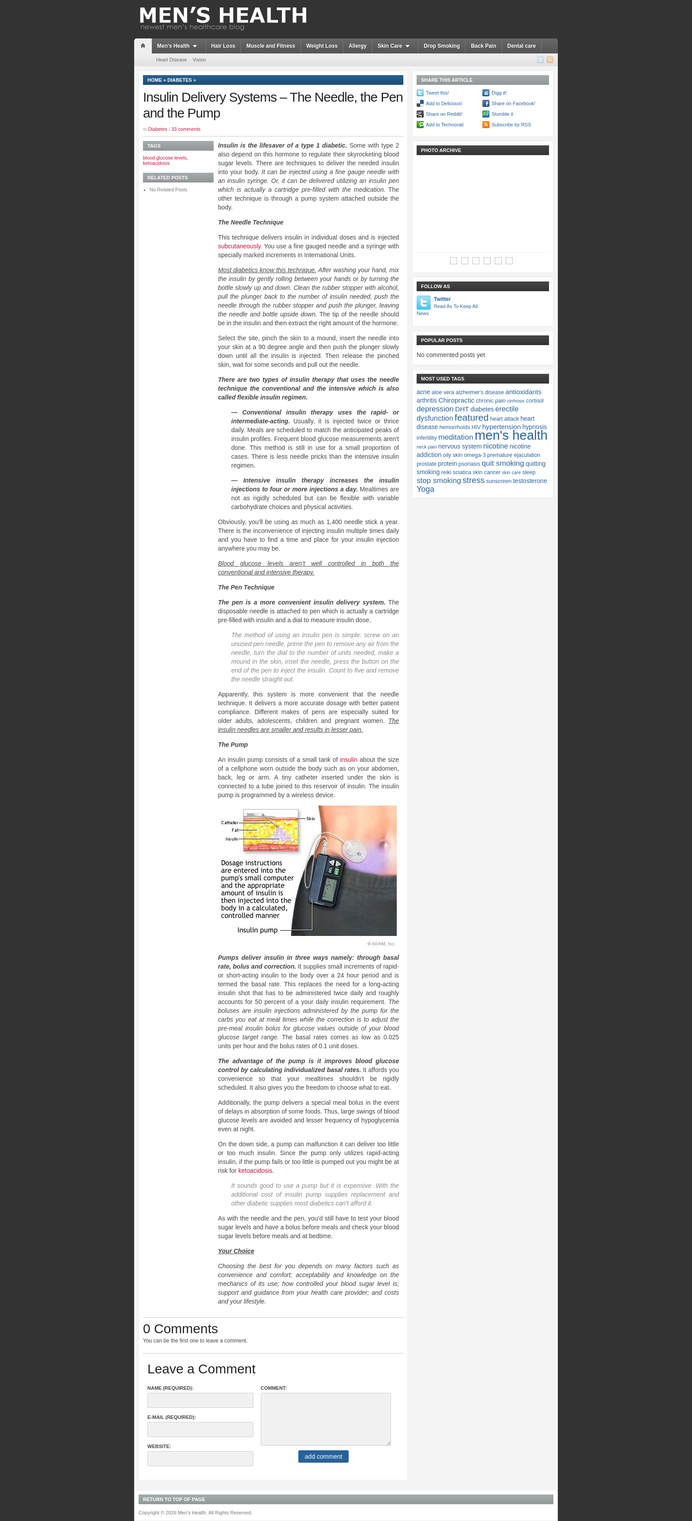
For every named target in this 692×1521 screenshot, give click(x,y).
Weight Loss (322, 46)
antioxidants (523, 391)
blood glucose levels (165, 157)
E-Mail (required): (171, 1417)
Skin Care (395, 46)
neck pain (427, 446)
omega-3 (474, 455)
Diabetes (179, 80)
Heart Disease (171, 59)
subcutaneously (239, 246)
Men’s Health (178, 46)
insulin (348, 759)
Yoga (425, 489)
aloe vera (443, 392)
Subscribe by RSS (511, 124)
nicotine (495, 446)
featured (472, 417)
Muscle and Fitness (270, 46)
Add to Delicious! (444, 103)
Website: (159, 1446)
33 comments (185, 129)
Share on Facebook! (513, 103)
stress (474, 480)
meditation (455, 437)
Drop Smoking (442, 46)
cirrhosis (516, 400)
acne (423, 391)
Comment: (274, 1388)
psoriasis (469, 464)
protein (447, 463)
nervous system (459, 446)
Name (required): (170, 1388)
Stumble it (502, 114)
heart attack (504, 419)
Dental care (522, 46)
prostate (426, 464)
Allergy (358, 46)
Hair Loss (223, 46)
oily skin (453, 455)
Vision (199, 59)
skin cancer (486, 472)
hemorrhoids (455, 427)
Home (154, 80)
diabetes (482, 409)
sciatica (462, 472)
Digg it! (499, 92)
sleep (529, 472)
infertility (427, 438)
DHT (462, 409)
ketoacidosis (255, 1170)
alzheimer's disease (480, 392)
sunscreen (498, 481)
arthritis (427, 400)
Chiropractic (456, 400)
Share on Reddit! (444, 114)
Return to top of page (174, 1499)
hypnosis (535, 426)
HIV (476, 427)
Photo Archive (441, 150)
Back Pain (483, 46)
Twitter (448, 306)
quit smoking (502, 463)
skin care (511, 472)
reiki (446, 472)
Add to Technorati (444, 124)
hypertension (501, 426)
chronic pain (490, 401)
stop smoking (439, 480)
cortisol (535, 401)
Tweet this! (437, 92)
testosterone (530, 480)
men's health (511, 435)
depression (435, 408)
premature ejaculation (513, 455)
